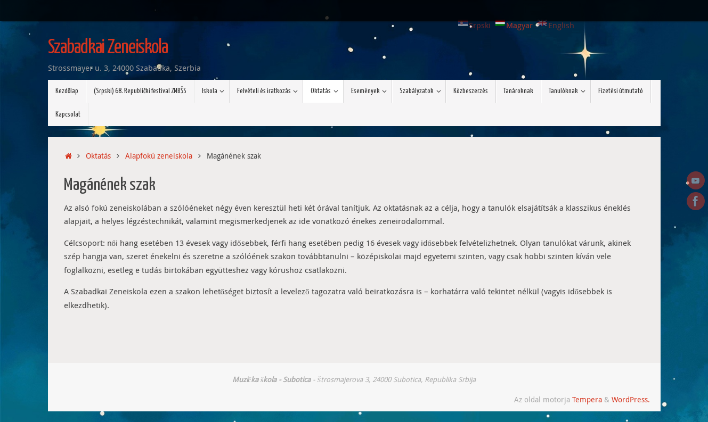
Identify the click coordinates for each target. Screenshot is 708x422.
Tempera (587, 399)
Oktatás (98, 156)
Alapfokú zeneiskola (158, 156)
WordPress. (631, 399)
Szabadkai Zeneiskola (108, 47)
